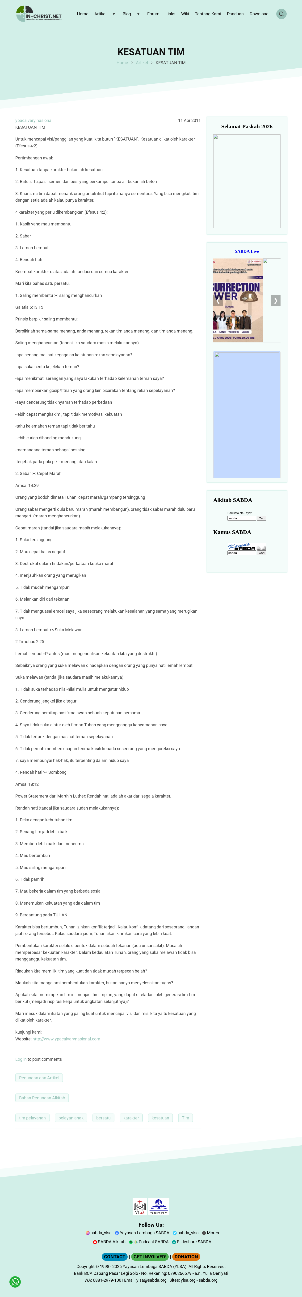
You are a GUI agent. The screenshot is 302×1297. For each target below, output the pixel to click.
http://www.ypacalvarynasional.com (66, 1038)
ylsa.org (188, 1280)
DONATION (186, 1257)
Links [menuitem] (170, 13)
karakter (131, 1117)
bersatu (103, 1117)
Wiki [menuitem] (185, 13)
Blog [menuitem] (130, 14)
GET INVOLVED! (150, 1257)
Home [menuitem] (82, 13)
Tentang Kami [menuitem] (208, 13)
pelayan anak (71, 1117)
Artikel (142, 62)
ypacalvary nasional (33, 120)
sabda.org (208, 1280)
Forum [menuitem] (153, 13)
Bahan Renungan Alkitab (42, 1097)
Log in (21, 1059)
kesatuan (160, 1117)
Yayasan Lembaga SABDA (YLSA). (155, 1266)
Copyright (85, 1266)
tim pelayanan (32, 1117)
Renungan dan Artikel (39, 1077)
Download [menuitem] (259, 13)
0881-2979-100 (107, 1280)
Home (122, 62)
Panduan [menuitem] (235, 13)
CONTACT (114, 1257)
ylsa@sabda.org (151, 1280)
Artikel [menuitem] (104, 14)
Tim (185, 1117)
